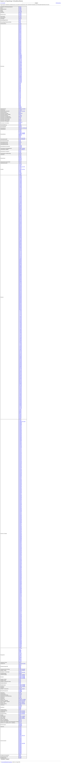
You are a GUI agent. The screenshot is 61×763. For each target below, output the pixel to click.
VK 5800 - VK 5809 (22, 678)
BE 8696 (20, 53)
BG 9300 (20, 741)
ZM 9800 (20, 673)
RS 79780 (20, 614)
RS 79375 (20, 513)
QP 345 (20, 137)
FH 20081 (20, 55)
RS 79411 (20, 523)
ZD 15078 (20, 353)
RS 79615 (20, 568)
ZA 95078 (20, 202)
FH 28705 (20, 69)
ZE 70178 (20, 406)
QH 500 (20, 754)
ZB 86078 (20, 261)
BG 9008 (20, 731)
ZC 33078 (20, 325)
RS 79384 (20, 515)
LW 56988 (20, 691)
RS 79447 (20, 532)
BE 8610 (20, 51)
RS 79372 (20, 512)
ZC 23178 (20, 318)
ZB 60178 (20, 242)
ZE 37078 (20, 396)
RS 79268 (20, 492)
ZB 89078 (20, 267)
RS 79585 (20, 559)
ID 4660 (20, 650)
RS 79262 (20, 490)
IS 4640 (20, 651)
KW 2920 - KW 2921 (22, 700)
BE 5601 (20, 28)
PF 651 (20, 103)
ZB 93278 (20, 292)
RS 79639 (20, 575)
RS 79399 (20, 520)
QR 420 (20, 123)
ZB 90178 (20, 276)
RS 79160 (20, 463)
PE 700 (20, 92)
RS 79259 (20, 489)
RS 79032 (20, 431)
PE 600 (20, 90)
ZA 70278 (20, 195)
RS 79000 (20, 422)
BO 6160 (20, 156)
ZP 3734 (20, 6)
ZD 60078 (20, 366)
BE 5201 (20, 24)
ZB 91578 (20, 282)
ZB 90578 (20, 278)
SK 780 (20, 680)
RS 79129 (20, 453)
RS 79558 (20, 552)
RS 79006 (20, 424)
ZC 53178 (20, 333)
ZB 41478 (20, 213)
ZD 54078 (20, 362)
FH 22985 (20, 62)
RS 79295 (20, 496)
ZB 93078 (20, 290)
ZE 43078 (20, 400)
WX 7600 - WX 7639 (22, 663)
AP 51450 (20, 687)
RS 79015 (20, 426)
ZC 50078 (20, 330)
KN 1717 (20, 656)
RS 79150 (20, 459)
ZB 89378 (20, 269)
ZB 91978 (20, 286)
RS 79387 (20, 516)
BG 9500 (20, 748)
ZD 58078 (20, 365)
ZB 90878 (20, 281)
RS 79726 (20, 599)
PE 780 (20, 97)
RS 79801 (20, 620)
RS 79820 (20, 625)
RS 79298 (20, 497)
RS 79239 (20, 484)
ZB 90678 (20, 279)
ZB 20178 (20, 206)
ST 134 (20, 683)
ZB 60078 (20, 241)
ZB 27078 (20, 208)
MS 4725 (20, 160)
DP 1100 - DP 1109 (22, 149)
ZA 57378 (20, 190)
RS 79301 (20, 498)
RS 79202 (20, 474)
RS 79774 (20, 612)
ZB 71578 (20, 253)
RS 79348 (20, 504)
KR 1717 (20, 658)
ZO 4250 (20, 9)
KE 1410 (20, 652)
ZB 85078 (20, 260)
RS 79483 (20, 537)
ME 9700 (20, 116)
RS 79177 (20, 468)
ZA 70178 (20, 194)
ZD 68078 (20, 383)
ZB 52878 (20, 222)
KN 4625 (20, 657)
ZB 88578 (20, 265)
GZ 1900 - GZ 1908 (22, 132)
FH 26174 (20, 66)
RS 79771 (20, 611)
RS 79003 (20, 423)
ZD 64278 (20, 377)
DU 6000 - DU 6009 (22, 669)
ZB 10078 (20, 203)
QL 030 (20, 118)
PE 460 (20, 87)
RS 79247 (20, 487)
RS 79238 (20, 483)
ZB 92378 (20, 289)
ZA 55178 (20, 184)
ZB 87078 (20, 263)
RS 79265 (20, 491)
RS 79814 (20, 623)
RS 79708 (20, 596)
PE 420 (20, 86)
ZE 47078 (20, 402)
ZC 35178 (20, 328)
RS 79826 (20, 627)
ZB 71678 (20, 254)
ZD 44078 (20, 357)
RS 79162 (20, 465)
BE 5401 (20, 26)
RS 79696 (20, 591)
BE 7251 (20, 34)
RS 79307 (20, 500)
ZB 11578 (20, 204)
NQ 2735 (20, 722)
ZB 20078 (20, 205)
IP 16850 (20, 174)
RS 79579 (20, 558)
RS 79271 (20, 493)
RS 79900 (20, 641)
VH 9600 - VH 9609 (22, 677)
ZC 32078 (20, 324)
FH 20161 (20, 58)
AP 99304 (20, 724)
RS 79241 (20, 485)
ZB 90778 (20, 280)
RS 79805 (20, 621)
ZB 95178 (20, 303)
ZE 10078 (20, 386)
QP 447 (20, 20)
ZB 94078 (20, 297)
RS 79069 (20, 440)
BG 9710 (20, 753)
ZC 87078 (20, 347)
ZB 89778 (20, 273)
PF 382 (20, 100)
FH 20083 (20, 57)
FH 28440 (20, 68)
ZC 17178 (20, 315)
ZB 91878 (20, 285)
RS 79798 (20, 619)
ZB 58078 (20, 240)
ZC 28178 (20, 321)
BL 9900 (20, 757)
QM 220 (20, 662)
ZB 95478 (20, 305)
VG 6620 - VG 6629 (22, 676)
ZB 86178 (20, 262)
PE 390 (20, 19)
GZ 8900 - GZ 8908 (22, 133)
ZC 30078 (20, 322)
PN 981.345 (20, 113)
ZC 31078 (20, 323)
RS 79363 (20, 508)
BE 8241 (20, 46)
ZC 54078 (20, 335)
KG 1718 (20, 653)
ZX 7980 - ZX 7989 (22, 711)
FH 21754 (20, 60)
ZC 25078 (20, 319)
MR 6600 (20, 134)
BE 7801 (20, 39)
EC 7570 (20, 167)
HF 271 (20, 649)
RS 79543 (20, 549)
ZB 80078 (20, 259)
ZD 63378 (20, 374)
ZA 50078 (20, 175)
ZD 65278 (20, 380)
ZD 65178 (20, 379)
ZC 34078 (20, 326)
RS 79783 (20, 615)
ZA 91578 (20, 200)
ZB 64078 (20, 247)
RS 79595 (20, 564)
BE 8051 (20, 42)
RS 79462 (20, 535)
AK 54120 (20, 723)
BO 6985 (20, 157)
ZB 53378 (20, 226)
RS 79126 (20, 452)
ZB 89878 (20, 274)
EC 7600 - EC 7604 (22, 169)
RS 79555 (20, 551)
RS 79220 (20, 479)
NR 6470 (20, 135)
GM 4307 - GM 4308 (22, 108)
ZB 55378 (20, 230)
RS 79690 (20, 590)
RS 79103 (20, 444)
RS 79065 (20, 438)
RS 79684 (20, 588)
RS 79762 (20, 609)
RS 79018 (20, 427)
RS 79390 (20, 517)
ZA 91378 (20, 199)
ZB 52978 (20, 223)
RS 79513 (20, 543)
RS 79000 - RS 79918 (22, 421)
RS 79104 (20, 445)
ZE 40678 (20, 399)
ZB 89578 (20, 271)
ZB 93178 (20, 291)
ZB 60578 (20, 244)
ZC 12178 (20, 313)
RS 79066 (20, 439)
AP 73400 (20, 11)
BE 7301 (20, 35)
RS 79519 (20, 545)
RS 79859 (20, 635)
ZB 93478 (20, 294)
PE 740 (20, 95)
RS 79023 (20, 429)
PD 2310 (20, 82)
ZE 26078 (20, 391)
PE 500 (20, 88)
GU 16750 (20, 648)
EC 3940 (20, 10)
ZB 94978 (20, 301)
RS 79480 (20, 536)
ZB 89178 (20, 268)
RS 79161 (20, 464)
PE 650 (20, 91)
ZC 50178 (20, 331)
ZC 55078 (20, 337)
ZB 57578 (20, 238)
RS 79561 (20, 553)
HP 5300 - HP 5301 (22, 702)
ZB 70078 (20, 248)
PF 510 (20, 101)
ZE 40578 (20, 398)
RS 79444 (20, 531)
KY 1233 (20, 660)
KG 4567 (20, 654)
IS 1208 (20, 152)
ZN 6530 (20, 142)
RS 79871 (20, 637)
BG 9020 (20, 726)
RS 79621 (20, 570)
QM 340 (20, 665)
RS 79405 (20, 521)
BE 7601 (20, 37)
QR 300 (20, 709)
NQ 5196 (20, 719)
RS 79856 (20, 634)
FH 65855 (20, 77)
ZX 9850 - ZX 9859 (22, 674)
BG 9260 (20, 739)
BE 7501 (20, 36)
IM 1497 (20, 151)
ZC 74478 (20, 345)
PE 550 (20, 89)
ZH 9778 (20, 413)
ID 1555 (20, 150)
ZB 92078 (20, 287)
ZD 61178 (20, 369)
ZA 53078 (20, 181)
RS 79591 (20, 561)
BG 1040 (20, 728)
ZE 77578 (20, 408)
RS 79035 (20, 432)
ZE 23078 (20, 389)
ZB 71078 (20, 250)
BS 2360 (20, 154)
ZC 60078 (20, 340)
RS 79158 (20, 462)
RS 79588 (20, 560)
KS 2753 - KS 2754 (22, 701)
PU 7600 (20, 420)
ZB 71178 (20, 251)
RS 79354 (20, 506)
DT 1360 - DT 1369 (22, 139)
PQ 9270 (20, 419)
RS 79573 (20, 556)
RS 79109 (20, 447)
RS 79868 (20, 636)
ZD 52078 (20, 360)
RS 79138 (20, 456)
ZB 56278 (20, 231)
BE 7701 (20, 38)
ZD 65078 (20, 378)
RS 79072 (20, 441)
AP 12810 (20, 145)
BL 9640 (20, 130)
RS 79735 (20, 601)
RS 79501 (20, 541)
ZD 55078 (20, 363)
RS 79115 (20, 449)
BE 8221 (20, 45)
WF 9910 (20, 671)
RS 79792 (20, 617)
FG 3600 (20, 172)
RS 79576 (20, 557)
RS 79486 (20, 538)
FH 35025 (20, 75)
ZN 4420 (20, 704)
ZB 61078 (20, 245)
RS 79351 (20, 505)
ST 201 (20, 140)
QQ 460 (20, 668)
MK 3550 (20, 721)
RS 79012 (20, 425)
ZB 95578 (20, 306)
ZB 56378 (20, 232)
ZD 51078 (20, 359)
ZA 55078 (20, 183)
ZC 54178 (20, 336)
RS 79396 (20, 519)
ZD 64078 (20, 375)
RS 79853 (20, 633)
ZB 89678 (20, 272)
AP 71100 (20, 164)
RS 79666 (20, 583)
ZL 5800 (20, 697)
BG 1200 (20, 729)
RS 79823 (20, 626)
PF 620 (20, 102)
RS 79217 (20, 478)
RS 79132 (20, 454)
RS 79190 (20, 470)
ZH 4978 (20, 410)
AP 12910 (20, 147)
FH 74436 (20, 81)
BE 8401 (20, 49)
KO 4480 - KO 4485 (22, 703)
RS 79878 (20, 640)
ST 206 (20, 141)
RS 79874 (20, 638)
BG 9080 (20, 734)
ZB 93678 (20, 295)
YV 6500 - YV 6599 (22, 685)
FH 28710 (20, 70)
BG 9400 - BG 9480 (22, 743)
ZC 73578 (20, 344)
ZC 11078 (20, 312)
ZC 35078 (20, 327)
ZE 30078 (20, 394)
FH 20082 (20, 56)
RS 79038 (20, 433)
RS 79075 (20, 442)
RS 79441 (20, 530)
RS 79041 (20, 434)
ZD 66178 (20, 381)
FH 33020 (20, 72)
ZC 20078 (20, 316)
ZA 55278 (20, 185)
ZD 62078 (20, 371)
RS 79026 (20, 430)
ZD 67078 (20, 382)
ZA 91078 (20, 197)
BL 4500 (20, 155)
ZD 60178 (20, 367)
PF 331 (20, 99)
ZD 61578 (20, 370)
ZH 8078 (20, 411)
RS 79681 (20, 587)
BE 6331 (20, 30)
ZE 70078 (20, 405)
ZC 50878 (20, 332)
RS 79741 (20, 603)
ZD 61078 (20, 368)
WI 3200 (20, 23)
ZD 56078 (20, 364)
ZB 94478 (20, 300)
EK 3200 (20, 17)
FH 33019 (20, 71)
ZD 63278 (20, 373)
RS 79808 (20, 622)
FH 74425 (20, 79)
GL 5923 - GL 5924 (22, 670)
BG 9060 (20, 733)
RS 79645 (20, 577)
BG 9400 (20, 744)
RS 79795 (20, 618)
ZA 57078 (20, 187)
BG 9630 (20, 750)
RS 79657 (20, 580)
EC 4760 (20, 165)
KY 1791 (20, 661)
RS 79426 (20, 527)
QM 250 (20, 664)
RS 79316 (20, 502)
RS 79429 (20, 528)
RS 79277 (20, 494)
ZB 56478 (20, 233)
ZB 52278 (20, 221)
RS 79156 (20, 461)
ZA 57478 (20, 191)
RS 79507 (20, 542)
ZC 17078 (20, 314)
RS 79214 (20, 477)
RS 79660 (20, 581)
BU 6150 (20, 131)
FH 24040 (20, 65)
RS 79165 (20, 466)
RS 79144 (20, 457)
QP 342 (20, 136)
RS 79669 (20, 584)
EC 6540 (20, 13)
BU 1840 (20, 756)
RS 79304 (20, 499)
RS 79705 (20, 595)
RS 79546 (20, 550)
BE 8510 (20, 50)
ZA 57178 (20, 188)
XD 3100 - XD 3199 (22, 672)
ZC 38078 (20, 329)
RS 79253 (20, 488)
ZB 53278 (20, 225)
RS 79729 (20, 600)
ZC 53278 (20, 334)
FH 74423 (20, 78)
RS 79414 (20, 524)
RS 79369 (20, 511)
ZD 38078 (20, 356)
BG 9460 (20, 746)
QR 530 (20, 114)
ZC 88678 (20, 349)
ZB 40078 (20, 210)
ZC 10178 (20, 311)
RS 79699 (20, 592)
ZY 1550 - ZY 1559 (22, 710)
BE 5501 (20, 27)
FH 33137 (20, 73)
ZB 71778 (20, 255)
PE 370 (20, 84)
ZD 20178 (20, 354)
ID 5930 (20, 706)
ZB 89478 (20, 270)
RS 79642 (20, 576)
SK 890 (20, 682)
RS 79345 (20, 503)
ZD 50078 (20, 358)
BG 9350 (20, 742)
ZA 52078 (20, 180)
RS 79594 (20, 563)
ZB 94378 (20, 299)
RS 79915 (20, 645)
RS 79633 (20, 573)
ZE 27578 (20, 392)
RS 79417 (20, 525)
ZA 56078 (20, 186)
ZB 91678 (20, 283)
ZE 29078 (20, 393)
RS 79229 (20, 481)
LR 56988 (20, 689)
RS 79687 (20, 589)
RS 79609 (20, 567)
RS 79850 (20, 632)
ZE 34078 (20, 395)
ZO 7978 (20, 417)
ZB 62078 (20, 246)
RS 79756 (20, 607)
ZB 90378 (20, 277)
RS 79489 (20, 539)
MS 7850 (20, 153)
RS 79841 (20, 630)
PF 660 (20, 105)
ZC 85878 (20, 346)
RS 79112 (20, 448)
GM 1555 (20, 158)
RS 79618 (20, 569)
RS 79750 (20, 605)
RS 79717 (20, 598)
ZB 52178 (20, 220)
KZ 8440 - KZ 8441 (22, 718)
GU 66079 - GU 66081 (22, 699)
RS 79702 (20, 594)
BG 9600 (20, 749)
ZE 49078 (20, 403)
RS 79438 (20, 529)
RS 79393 (20, 518)
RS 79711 (20, 597)
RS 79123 (20, 451)
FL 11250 (20, 173)
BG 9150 (20, 736)
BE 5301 (20, 25)
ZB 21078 (20, 207)
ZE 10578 (20, 388)
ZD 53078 (20, 361)
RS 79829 (20, 628)
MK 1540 (20, 720)
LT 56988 (20, 690)
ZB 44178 (20, 214)
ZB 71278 (20, 252)
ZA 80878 (20, 196)
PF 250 (20, 98)
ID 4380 (20, 692)
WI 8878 (20, 647)
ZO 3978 (20, 414)
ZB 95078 (20, 302)
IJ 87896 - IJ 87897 (22, 717)
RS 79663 (20, 582)
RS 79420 (20, 526)
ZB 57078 (20, 237)
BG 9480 (20, 747)
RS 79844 (20, 631)
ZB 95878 (20, 308)
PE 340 (20, 83)
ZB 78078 (20, 258)
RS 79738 (20, 602)
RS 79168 (20, 467)
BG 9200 (20, 738)
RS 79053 (20, 436)
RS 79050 (20, 435)
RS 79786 (20, 616)
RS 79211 (20, 476)
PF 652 (20, 104)
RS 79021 (20, 428)
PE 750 (20, 96)
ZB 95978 (20, 309)
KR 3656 (20, 659)
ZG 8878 (20, 409)
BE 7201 (20, 33)
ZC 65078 (20, 342)
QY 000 (20, 117)
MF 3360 (20, 12)
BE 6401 (20, 31)
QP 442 (20, 22)
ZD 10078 (20, 350)
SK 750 (20, 679)
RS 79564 (20, 554)
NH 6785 (20, 18)
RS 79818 (20, 624)
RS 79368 (20, 510)
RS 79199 (20, 473)
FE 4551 (20, 170)
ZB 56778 (20, 236)
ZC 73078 (20, 343)
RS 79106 (20, 446)
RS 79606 (20, 566)
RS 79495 (20, 540)
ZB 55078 (20, 229)
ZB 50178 (20, 217)
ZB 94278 (20, 298)
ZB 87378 (20, 264)
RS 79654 (20, 579)
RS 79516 (20, 544)
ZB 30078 (20, 209)
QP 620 (20, 666)
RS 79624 (20, 571)
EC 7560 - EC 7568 (22, 166)
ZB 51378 (20, 218)
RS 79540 (20, 548)
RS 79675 (20, 585)
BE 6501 (20, 32)
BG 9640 (20, 751)
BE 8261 (20, 47)
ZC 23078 (20, 317)
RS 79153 (20, 460)
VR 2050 (20, 107)
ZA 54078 (20, 182)
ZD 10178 (20, 351)
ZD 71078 (20, 385)
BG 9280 (20, 740)
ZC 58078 (20, 338)
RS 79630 (20, 572)
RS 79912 (20, 644)
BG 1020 (20, 727)
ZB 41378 (20, 212)
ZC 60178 (20, 341)
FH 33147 (20, 74)
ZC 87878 (20, 348)
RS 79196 (20, 472)
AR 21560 (20, 693)
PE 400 (20, 85)
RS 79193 (20, 471)
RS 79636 (20, 574)
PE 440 (20, 21)
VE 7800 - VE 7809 (22, 675)
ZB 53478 (20, 227)
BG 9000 (20, 730)
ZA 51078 (20, 178)
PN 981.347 (20, 122)
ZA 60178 (20, 193)
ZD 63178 (20, 372)
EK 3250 (20, 16)
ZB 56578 (20, 234)
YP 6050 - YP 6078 (22, 688)
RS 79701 (20, 593)
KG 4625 (20, 655)
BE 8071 (20, 43)
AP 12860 (20, 146)
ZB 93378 (20, 293)
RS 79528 (20, 547)
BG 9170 (20, 737)
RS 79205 (20, 475)
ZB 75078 (20, 257)
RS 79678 (20, 586)
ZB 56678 (20, 235)
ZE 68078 (20, 404)
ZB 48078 (20, 215)
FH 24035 (20, 64)
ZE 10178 (20, 387)
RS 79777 (20, 613)
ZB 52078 (20, 219)
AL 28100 (20, 115)
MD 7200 (20, 698)
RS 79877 (20, 639)
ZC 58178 (20, 339)
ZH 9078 (20, 412)
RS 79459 (20, 534)
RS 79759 (20, 608)
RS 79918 (20, 646)
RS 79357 (20, 507)
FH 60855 (20, 76)
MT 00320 (20, 725)
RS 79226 (20, 480)
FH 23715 (20, 63)
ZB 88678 (20, 266)
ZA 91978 (20, 201)
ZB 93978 (20, 296)
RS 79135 (20, 455)
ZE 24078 (20, 390)
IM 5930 (20, 707)
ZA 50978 (20, 177)
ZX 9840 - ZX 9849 (22, 148)
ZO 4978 (20, 415)
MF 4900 (20, 129)
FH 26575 (20, 67)
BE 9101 (20, 54)
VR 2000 (20, 106)
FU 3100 (20, 15)
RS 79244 (20, 486)
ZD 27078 (20, 355)
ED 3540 (20, 14)
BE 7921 (20, 40)
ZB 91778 (20, 284)
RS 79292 (20, 495)
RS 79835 (20, 629)
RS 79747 (20, 604)
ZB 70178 (20, 249)
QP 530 (20, 112)
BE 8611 (20, 52)
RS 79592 (20, 562)
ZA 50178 (20, 176)
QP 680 (20, 667)
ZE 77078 (20, 407)
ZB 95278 (20, 304)
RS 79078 (20, 443)
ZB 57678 (20, 239)
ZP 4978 (20, 418)
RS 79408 (20, 522)
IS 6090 (20, 708)
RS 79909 (20, 643)
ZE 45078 (20, 401)
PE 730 (20, 94)
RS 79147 (20, 458)
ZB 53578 (20, 228)
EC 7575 (20, 168)
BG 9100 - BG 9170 (22, 735)
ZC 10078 (20, 310)
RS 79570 (20, 555)
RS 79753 (20, 606)
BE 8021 (20, 41)
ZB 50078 (20, 216)
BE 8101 (20, 44)
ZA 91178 (20, 198)
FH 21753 (20, 59)
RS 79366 (20, 509)
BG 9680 (20, 752)
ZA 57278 (20, 189)
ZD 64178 (20, 376)
